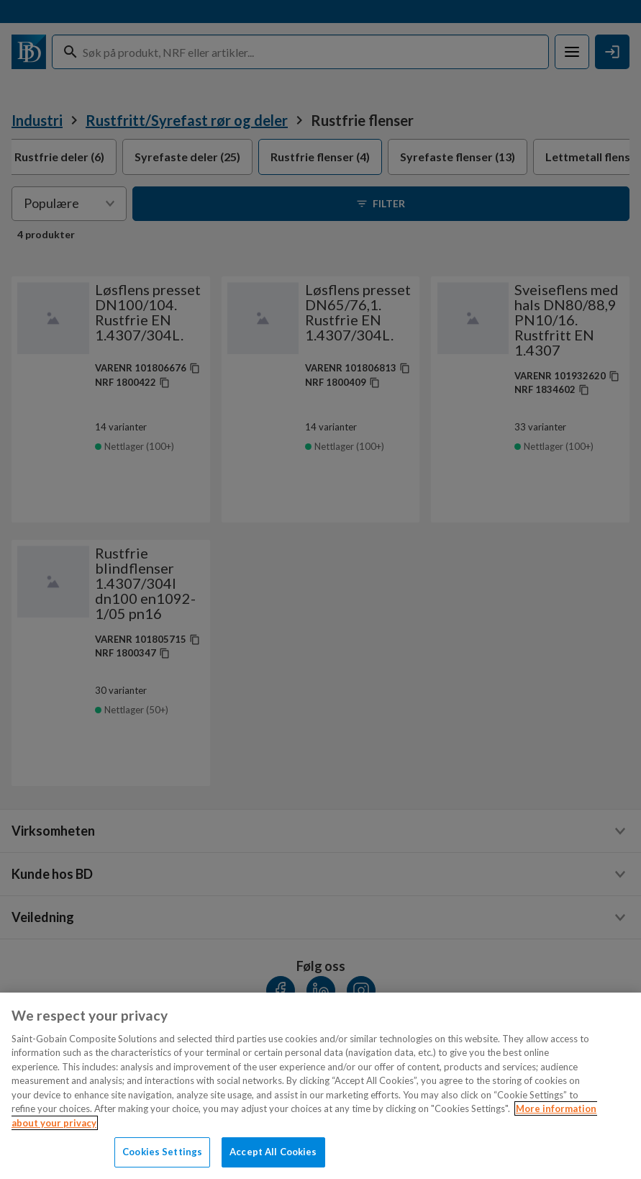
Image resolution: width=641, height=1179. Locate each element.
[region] (320, 1086)
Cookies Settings (162, 1151)
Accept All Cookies (273, 1151)
